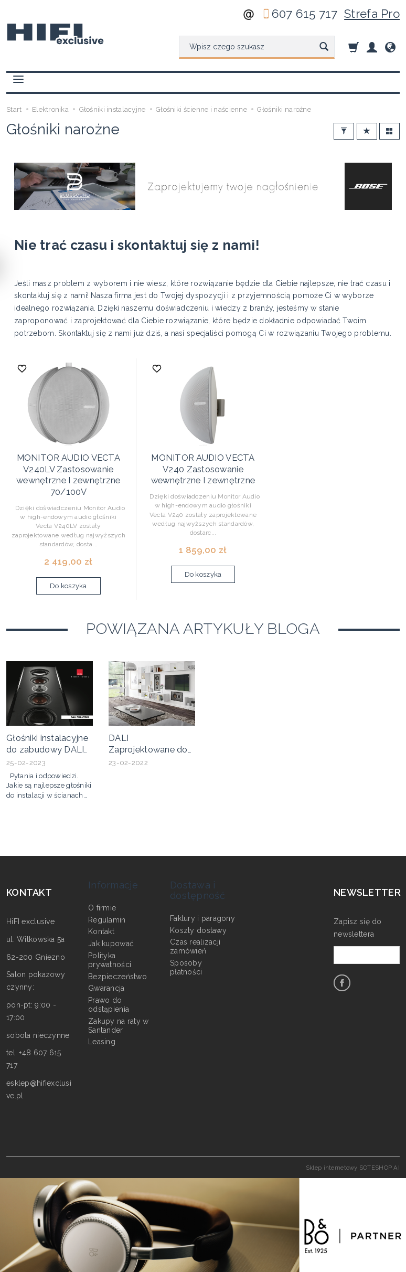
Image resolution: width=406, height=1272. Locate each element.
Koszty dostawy (198, 900)
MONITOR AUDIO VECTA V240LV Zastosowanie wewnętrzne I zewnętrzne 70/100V (68, 467)
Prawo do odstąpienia (108, 975)
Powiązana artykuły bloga (203, 617)
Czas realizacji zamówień (195, 917)
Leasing (101, 1012)
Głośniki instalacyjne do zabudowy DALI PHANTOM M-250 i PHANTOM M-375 (46, 741)
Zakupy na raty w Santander (118, 995)
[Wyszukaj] (324, 47)
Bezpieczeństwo (117, 946)
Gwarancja (106, 959)
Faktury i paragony (202, 888)
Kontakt (101, 902)
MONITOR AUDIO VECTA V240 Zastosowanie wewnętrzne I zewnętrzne (203, 462)
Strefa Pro (372, 13)
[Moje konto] (371, 47)
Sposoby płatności (186, 938)
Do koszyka (68, 575)
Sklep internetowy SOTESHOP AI (353, 1153)
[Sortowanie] (367, 131)
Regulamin (107, 890)
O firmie (102, 878)
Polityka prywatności (109, 930)
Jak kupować (111, 914)
